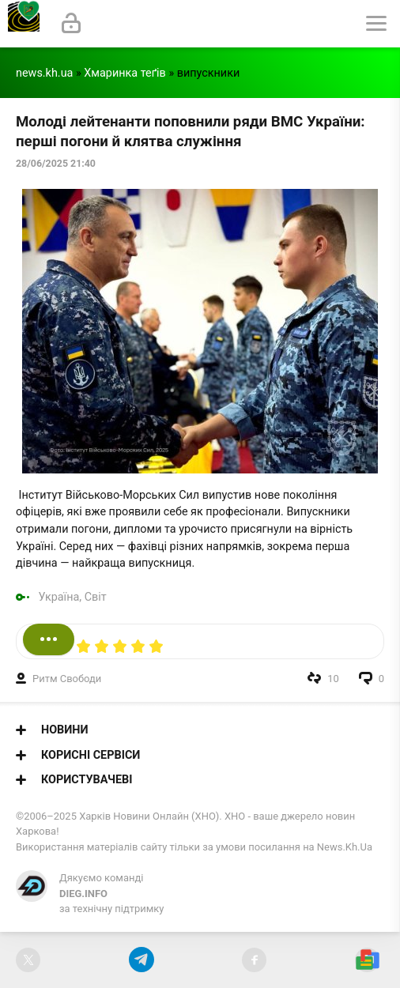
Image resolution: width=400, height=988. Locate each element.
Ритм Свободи (66, 678)
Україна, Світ (73, 597)
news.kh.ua (44, 73)
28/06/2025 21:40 (56, 163)
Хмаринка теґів (125, 73)
